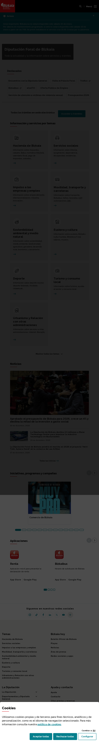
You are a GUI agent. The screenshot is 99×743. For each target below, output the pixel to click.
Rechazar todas (66, 737)
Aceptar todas (42, 737)
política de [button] (49, 724)
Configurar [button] (88, 737)
